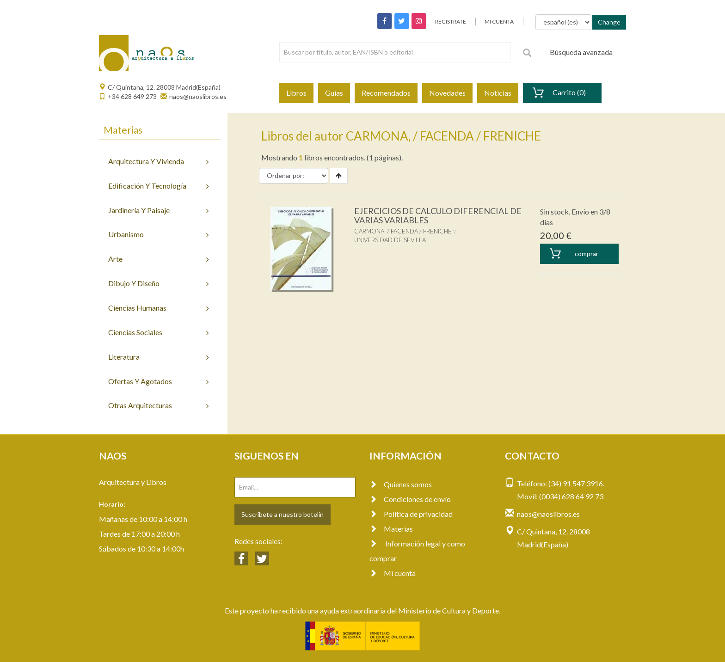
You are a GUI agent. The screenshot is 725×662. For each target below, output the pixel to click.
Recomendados (386, 92)
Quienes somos (400, 484)
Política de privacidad (411, 513)
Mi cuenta (392, 573)
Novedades (447, 92)
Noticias (497, 92)
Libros (296, 92)
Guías (334, 92)
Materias (391, 528)
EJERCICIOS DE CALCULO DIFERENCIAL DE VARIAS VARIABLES (438, 215)
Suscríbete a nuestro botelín (282, 514)
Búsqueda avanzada (581, 52)
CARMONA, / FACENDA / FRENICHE (403, 231)
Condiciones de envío (410, 499)
